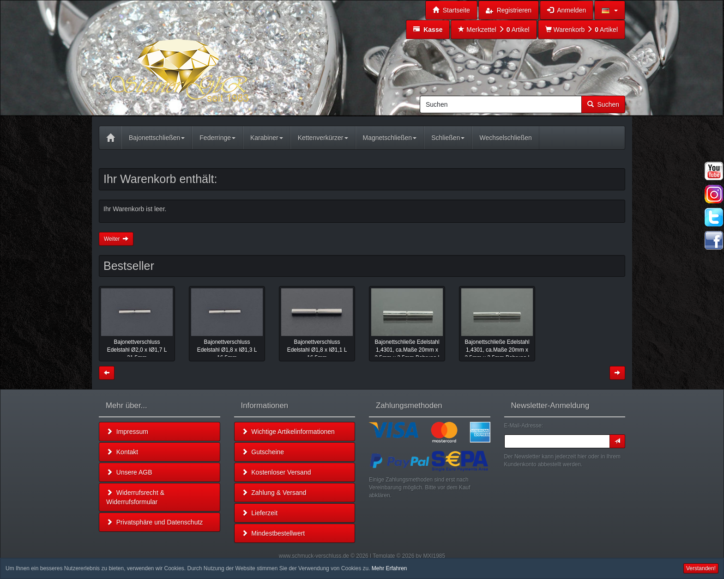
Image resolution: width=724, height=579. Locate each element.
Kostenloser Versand (276, 472)
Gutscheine (262, 452)
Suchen (603, 104)
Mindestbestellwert (273, 533)
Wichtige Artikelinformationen (288, 431)
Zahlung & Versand (274, 492)
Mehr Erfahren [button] (389, 568)
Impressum (127, 431)
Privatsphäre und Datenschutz (154, 522)
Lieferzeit (259, 513)
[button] (609, 10)
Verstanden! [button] (701, 568)
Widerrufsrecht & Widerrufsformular (135, 497)
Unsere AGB (129, 472)
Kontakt (122, 452)
